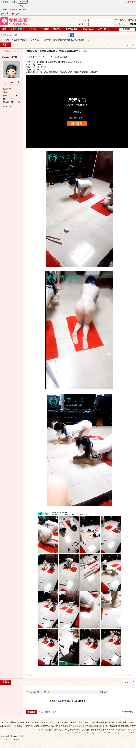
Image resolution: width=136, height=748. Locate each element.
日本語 (13, 9)
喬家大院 (35, 40)
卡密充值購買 (71, 29)
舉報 (130, 675)
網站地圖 (132, 729)
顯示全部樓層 (61, 57)
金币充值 (33, 29)
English (22, 5)
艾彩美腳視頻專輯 (20, 40)
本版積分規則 (127, 711)
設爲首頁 (4, 2)
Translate (22, 2)
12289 (14, 96)
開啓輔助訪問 (124, 2)
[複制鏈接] (83, 51)
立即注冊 (132, 24)
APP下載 (102, 29)
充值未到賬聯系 (17, 29)
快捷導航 (126, 29)
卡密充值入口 (88, 29)
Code (45, 691)
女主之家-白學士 (9, 57)
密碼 (81, 24)
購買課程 (76, 123)
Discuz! (14, 736)
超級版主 (7, 89)
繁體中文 (5, 9)
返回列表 (130, 45)
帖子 (63, 35)
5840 (11, 82)
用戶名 (81, 20)
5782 (5, 82)
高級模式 (103, 692)
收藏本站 (14, 2)
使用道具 (121, 675)
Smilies (48, 691)
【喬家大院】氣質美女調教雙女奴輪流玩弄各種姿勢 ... (65, 40)
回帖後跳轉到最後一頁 (49, 712)
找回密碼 (132, 20)
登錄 (74, 701)
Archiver (4, 722)
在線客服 (57, 29)
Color (30, 691)
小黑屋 (21, 722)
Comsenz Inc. (15, 739)
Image (34, 691)
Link (38, 691)
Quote (41, 691)
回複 (31, 675)
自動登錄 (120, 20)
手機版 (13, 722)
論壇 (7, 40)
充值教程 (45, 29)
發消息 (8, 106)
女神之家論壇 (1, 40)
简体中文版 (130, 2)
